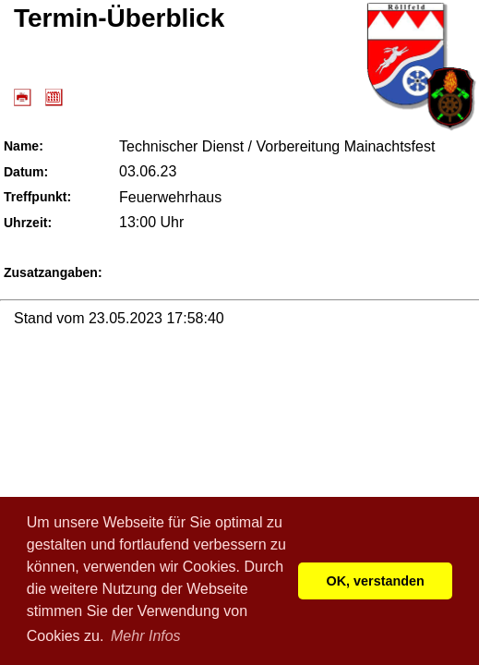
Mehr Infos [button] (146, 636)
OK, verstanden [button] (376, 581)
